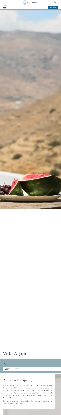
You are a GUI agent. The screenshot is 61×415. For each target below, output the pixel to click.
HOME (6, 369)
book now (52, 7)
